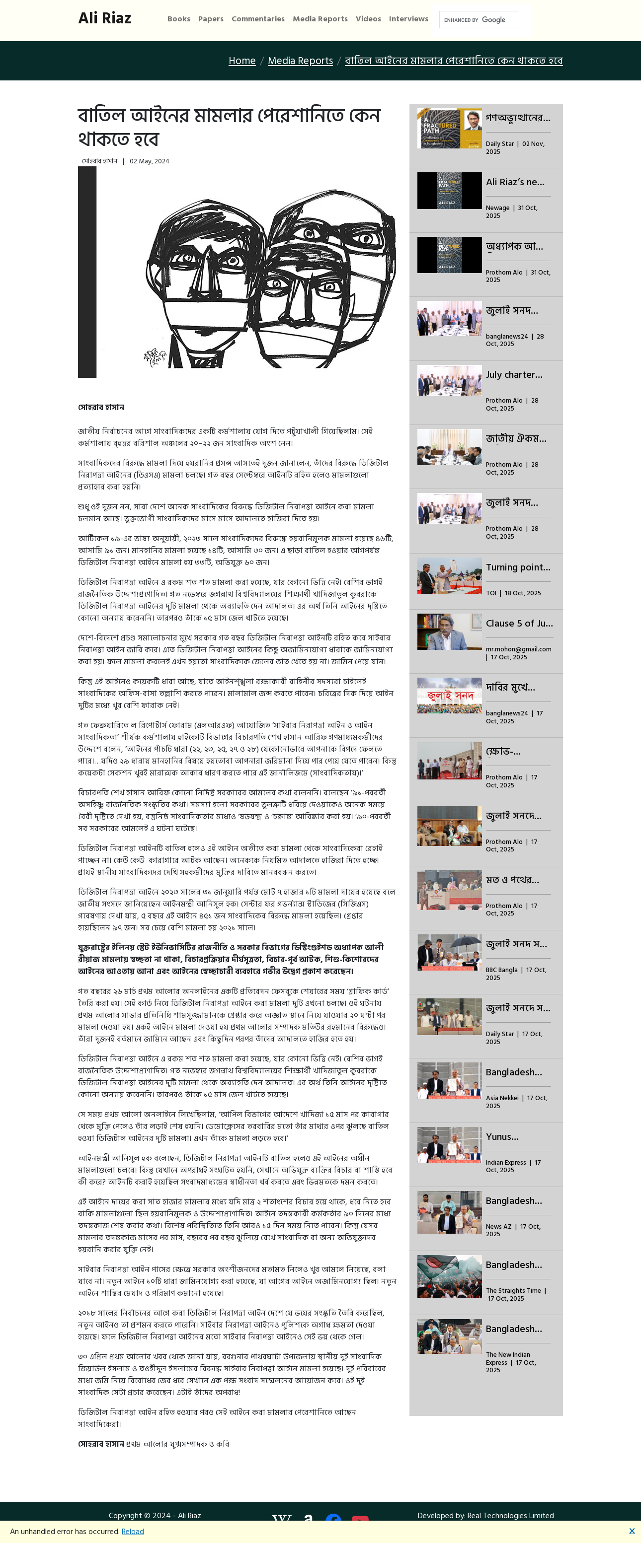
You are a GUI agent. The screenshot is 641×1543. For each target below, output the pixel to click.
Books (178, 19)
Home (242, 61)
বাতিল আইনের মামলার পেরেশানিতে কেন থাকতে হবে (454, 61)
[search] (477, 20)
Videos (368, 19)
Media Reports (320, 19)
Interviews (408, 19)
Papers (211, 19)
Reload (133, 1531)
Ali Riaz (105, 18)
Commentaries (258, 19)
